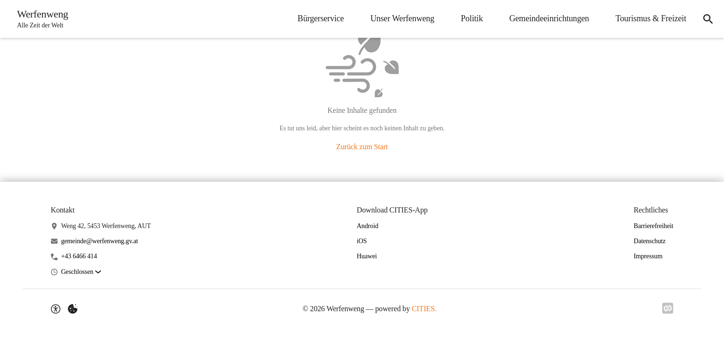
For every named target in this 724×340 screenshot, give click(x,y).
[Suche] (708, 19)
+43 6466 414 (79, 256)
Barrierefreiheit (653, 226)
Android (367, 226)
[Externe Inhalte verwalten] (72, 308)
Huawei (367, 256)
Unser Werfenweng (402, 18)
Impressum (647, 256)
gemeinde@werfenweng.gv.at (99, 241)
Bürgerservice (321, 18)
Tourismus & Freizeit (651, 18)
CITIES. (424, 309)
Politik (472, 18)
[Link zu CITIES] (668, 308)
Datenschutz (649, 241)
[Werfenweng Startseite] (39, 19)
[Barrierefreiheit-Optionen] (55, 308)
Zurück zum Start (362, 147)
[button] (80, 272)
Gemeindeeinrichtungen (549, 18)
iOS (361, 241)
